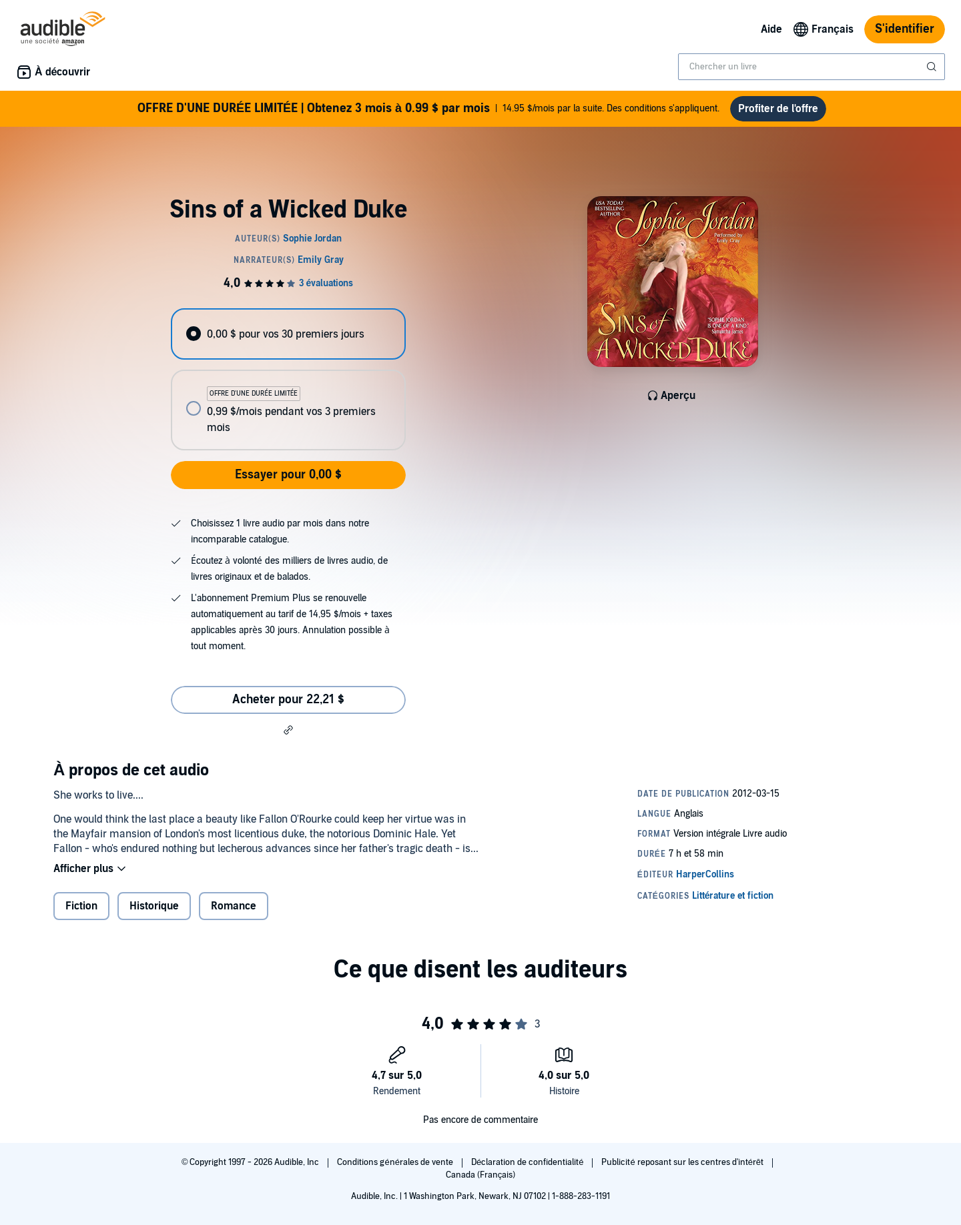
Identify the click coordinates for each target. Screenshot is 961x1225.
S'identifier (904, 29)
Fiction (81, 906)
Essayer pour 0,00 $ (288, 475)
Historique (154, 906)
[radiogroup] (288, 379)
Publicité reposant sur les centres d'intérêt (683, 1162)
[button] (288, 730)
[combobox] (811, 66)
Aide (771, 29)
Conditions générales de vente (395, 1162)
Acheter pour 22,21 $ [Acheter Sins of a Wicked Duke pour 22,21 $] (288, 700)
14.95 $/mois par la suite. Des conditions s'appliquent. (428, 108)
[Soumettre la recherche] (933, 66)
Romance (233, 906)
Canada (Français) (481, 1175)
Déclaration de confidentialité (528, 1162)
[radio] (288, 334)
